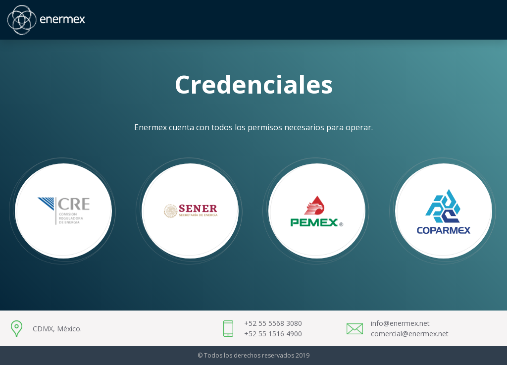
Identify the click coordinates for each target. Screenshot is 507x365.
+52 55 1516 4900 (273, 333)
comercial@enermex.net (410, 333)
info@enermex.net (400, 323)
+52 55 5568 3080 (273, 323)
